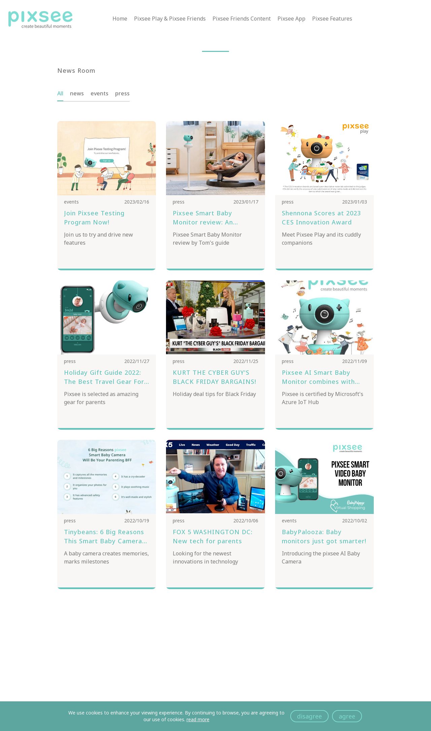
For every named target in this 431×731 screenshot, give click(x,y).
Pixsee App (291, 19)
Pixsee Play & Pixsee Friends (170, 19)
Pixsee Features (332, 19)
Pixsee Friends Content (241, 19)
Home (119, 19)
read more (198, 719)
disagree (309, 716)
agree (347, 716)
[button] (215, 51)
